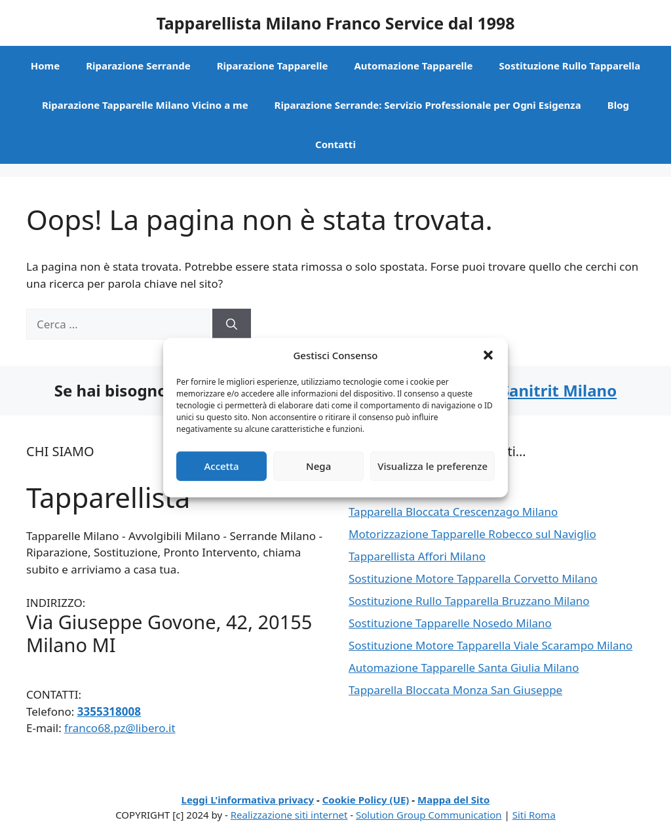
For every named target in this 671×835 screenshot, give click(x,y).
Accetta (221, 466)
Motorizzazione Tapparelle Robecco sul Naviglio (472, 533)
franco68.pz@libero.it (119, 727)
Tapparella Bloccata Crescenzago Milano (453, 511)
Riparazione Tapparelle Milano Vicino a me (145, 104)
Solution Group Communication (429, 814)
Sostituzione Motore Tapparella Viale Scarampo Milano (490, 645)
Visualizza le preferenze (432, 466)
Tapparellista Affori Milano (417, 556)
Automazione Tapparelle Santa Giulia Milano (464, 667)
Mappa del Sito (453, 799)
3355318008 (109, 711)
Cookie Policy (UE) (366, 799)
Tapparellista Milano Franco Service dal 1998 (335, 23)
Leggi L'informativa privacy (248, 799)
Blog (618, 104)
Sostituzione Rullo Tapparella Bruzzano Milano (469, 600)
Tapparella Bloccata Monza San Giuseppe (455, 689)
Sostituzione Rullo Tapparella (570, 65)
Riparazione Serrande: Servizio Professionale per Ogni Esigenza (428, 104)
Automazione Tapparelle (413, 65)
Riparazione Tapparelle (272, 65)
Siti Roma (534, 814)
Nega (318, 466)
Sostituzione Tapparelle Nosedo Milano (450, 623)
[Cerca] (231, 324)
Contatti (335, 144)
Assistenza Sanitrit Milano (515, 390)
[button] (488, 355)
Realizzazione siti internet (289, 814)
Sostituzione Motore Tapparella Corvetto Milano (473, 578)
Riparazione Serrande (138, 65)
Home (45, 65)
